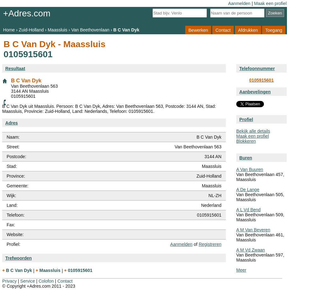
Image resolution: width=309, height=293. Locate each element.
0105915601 (261, 80)
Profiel (246, 119)
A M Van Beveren (253, 229)
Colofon (46, 281)
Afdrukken (248, 29)
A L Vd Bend (248, 209)
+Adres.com (26, 13)
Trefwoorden (18, 258)
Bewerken (198, 29)
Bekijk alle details (253, 131)
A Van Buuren (249, 169)
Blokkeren (246, 141)
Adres (11, 122)
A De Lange (247, 189)
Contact (223, 29)
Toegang (273, 29)
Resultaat (15, 68)
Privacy (9, 281)
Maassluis (57, 29)
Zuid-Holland (31, 29)
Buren (245, 157)
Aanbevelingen (255, 91)
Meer (241, 270)
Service (27, 281)
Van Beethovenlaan (90, 29)
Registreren (210, 244)
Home (9, 29)
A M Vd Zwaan (250, 249)
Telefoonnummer (257, 68)
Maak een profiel (270, 3)
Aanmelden (239, 3)
